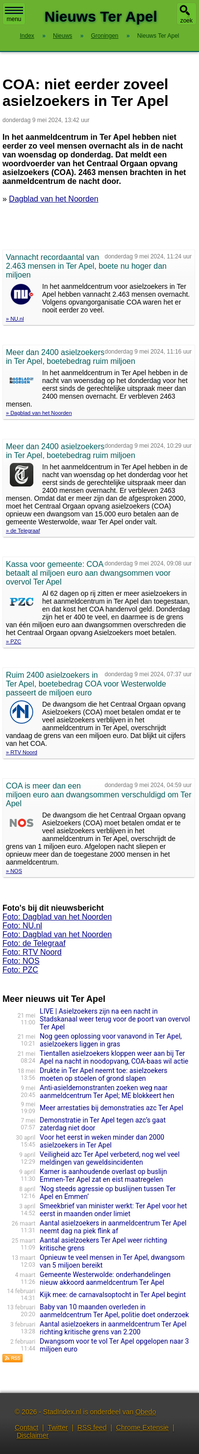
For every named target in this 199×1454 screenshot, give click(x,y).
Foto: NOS (21, 961)
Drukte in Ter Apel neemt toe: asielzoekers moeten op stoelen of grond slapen (103, 1074)
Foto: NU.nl (22, 925)
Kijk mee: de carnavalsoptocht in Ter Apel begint (113, 1295)
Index (27, 35)
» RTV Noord (21, 752)
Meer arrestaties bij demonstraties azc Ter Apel (111, 1108)
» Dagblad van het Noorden (39, 413)
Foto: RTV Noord (32, 952)
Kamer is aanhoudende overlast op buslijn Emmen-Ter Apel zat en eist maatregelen (103, 1175)
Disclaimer (33, 1435)
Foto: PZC (20, 970)
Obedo (145, 1412)
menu (14, 15)
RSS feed (92, 1427)
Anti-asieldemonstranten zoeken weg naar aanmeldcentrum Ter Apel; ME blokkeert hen (107, 1091)
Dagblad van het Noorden (53, 199)
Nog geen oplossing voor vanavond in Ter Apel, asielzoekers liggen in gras (111, 1040)
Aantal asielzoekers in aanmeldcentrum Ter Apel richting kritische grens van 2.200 (113, 1328)
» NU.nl (15, 319)
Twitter (58, 1427)
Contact (26, 1427)
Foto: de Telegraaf (34, 943)
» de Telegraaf (23, 531)
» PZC (13, 641)
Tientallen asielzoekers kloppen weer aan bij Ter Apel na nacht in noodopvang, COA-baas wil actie (114, 1057)
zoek (186, 20)
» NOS (14, 871)
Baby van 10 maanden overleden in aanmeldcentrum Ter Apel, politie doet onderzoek (114, 1311)
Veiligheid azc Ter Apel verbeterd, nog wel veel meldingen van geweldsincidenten (109, 1158)
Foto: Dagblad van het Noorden (57, 917)
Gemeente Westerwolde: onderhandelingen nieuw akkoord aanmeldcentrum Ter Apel (105, 1278)
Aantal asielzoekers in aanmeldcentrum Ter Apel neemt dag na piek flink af (113, 1227)
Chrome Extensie (142, 1427)
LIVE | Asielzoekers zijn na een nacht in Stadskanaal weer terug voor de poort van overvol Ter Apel (115, 1019)
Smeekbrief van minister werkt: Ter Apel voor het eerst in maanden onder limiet (113, 1210)
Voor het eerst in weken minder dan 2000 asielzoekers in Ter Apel (102, 1141)
